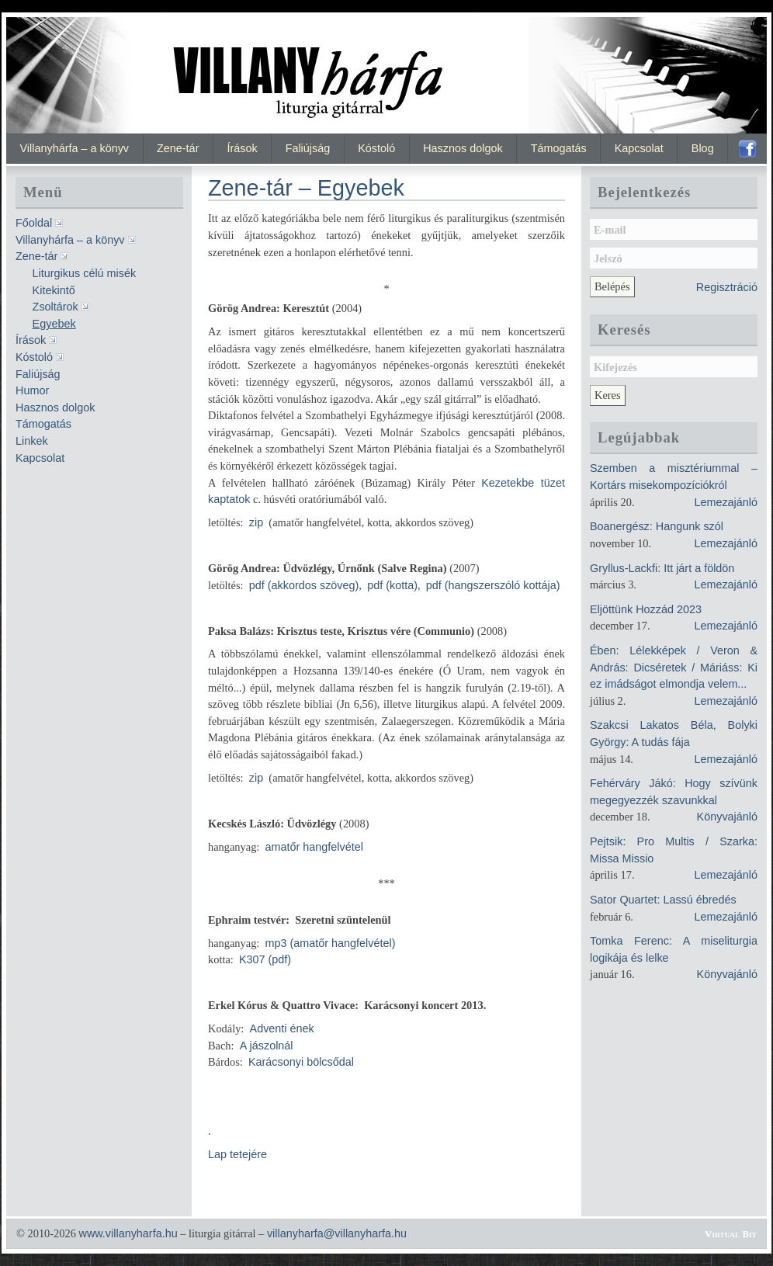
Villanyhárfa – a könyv (75, 148)
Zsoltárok (55, 306)
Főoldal (34, 223)
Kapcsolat (639, 148)
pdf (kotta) (392, 585)
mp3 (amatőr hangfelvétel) (330, 943)
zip (256, 522)
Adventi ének (282, 1028)
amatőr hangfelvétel (314, 847)
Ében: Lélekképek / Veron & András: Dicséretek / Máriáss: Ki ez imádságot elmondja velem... (673, 667)
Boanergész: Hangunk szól (656, 526)
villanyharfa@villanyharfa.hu (337, 1233)
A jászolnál (266, 1045)
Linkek (32, 441)
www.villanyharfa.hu (127, 1233)
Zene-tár (178, 148)
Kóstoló (376, 148)
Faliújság (308, 148)
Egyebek (54, 323)
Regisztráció (726, 287)
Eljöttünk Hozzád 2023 (646, 609)
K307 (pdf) (265, 959)
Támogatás (559, 148)
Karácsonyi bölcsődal (301, 1062)
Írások (242, 148)
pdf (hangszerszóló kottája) (493, 585)
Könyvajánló (727, 816)
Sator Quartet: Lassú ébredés (663, 899)
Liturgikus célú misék (85, 273)
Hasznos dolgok (462, 148)
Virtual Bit (731, 1234)
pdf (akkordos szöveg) (304, 585)
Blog (703, 148)
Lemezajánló (725, 502)
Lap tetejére (237, 1154)
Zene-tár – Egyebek (306, 187)
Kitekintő (54, 290)
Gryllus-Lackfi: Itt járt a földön (662, 568)
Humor (32, 390)
